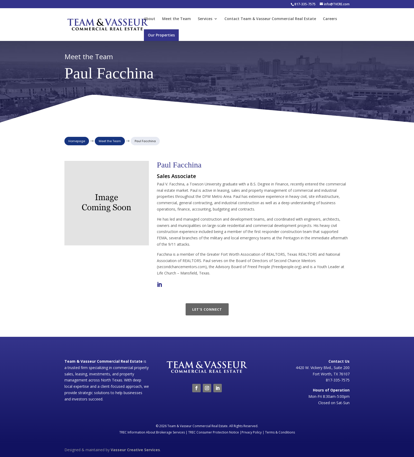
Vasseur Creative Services (135, 449)
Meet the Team (176, 19)
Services (205, 19)
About (149, 19)
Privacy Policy (252, 432)
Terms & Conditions (280, 432)
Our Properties (161, 35)
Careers (330, 19)
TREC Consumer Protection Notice (213, 432)
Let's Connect (207, 309)
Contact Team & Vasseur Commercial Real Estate (270, 19)
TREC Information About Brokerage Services (152, 432)
